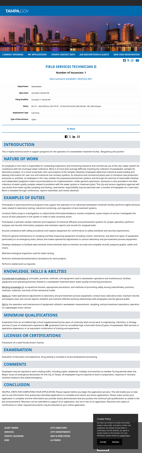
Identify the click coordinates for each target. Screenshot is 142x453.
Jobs (6, 440)
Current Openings (12, 54)
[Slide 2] (71, 49)
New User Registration (127, 54)
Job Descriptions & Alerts (94, 54)
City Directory (58, 427)
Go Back (71, 128)
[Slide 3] (74, 49)
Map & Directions (60, 436)
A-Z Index (55, 440)
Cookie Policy (104, 419)
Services (9, 432)
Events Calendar (14, 436)
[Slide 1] (68, 49)
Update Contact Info (63, 54)
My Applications (37, 54)
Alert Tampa (11, 427)
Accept (103, 442)
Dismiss (115, 442)
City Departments (60, 432)
